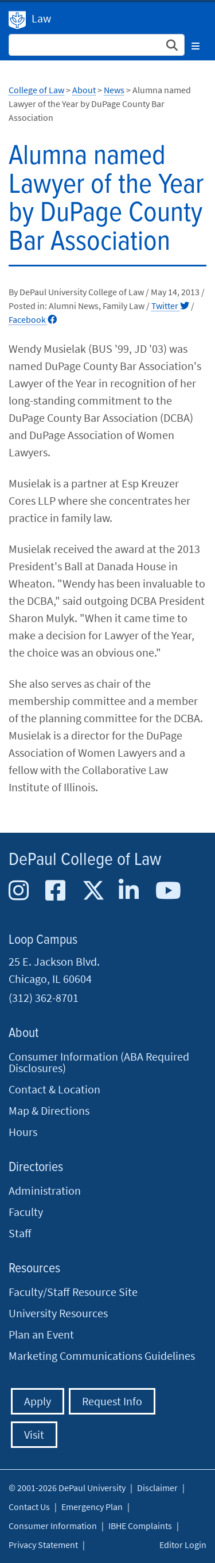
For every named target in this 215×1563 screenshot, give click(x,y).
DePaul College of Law (85, 860)
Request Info (112, 1401)
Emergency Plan (92, 1506)
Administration (45, 1190)
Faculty (26, 1211)
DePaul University (17, 20)
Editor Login (182, 1544)
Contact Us (29, 1506)
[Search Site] (97, 45)
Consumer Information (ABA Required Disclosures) (99, 1062)
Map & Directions (49, 1110)
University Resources (58, 1313)
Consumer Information (53, 1525)
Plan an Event (41, 1334)
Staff (20, 1233)
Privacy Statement (43, 1544)
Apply (37, 1401)
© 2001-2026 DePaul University (67, 1487)
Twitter (170, 305)
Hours (23, 1131)
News (114, 90)
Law (41, 18)
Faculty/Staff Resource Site (73, 1291)
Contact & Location (54, 1089)
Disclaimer (157, 1487)
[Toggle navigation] (195, 44)
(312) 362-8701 (44, 997)
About (84, 90)
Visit (34, 1434)
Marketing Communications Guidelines (102, 1355)
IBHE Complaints (140, 1525)
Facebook (33, 319)
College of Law (36, 90)
